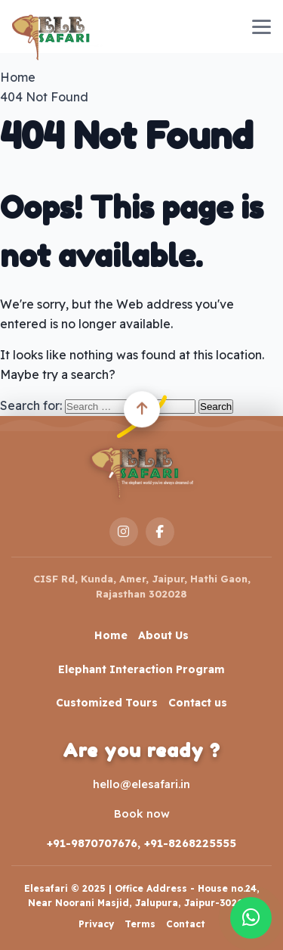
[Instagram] (123, 531)
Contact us (197, 702)
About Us (163, 635)
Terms (140, 924)
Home (111, 635)
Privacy (96, 924)
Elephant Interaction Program (141, 669)
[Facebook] (160, 531)
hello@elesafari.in (141, 784)
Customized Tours (107, 702)
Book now (142, 813)
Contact (185, 924)
